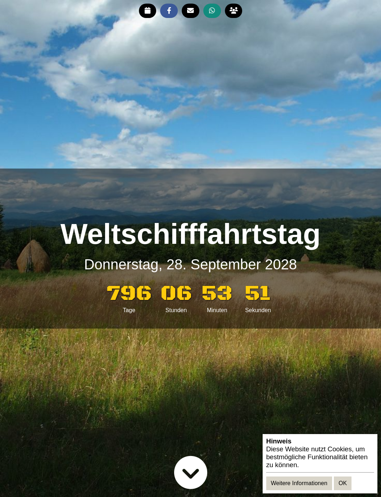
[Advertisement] (190, 194)
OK (343, 483)
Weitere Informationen (299, 483)
